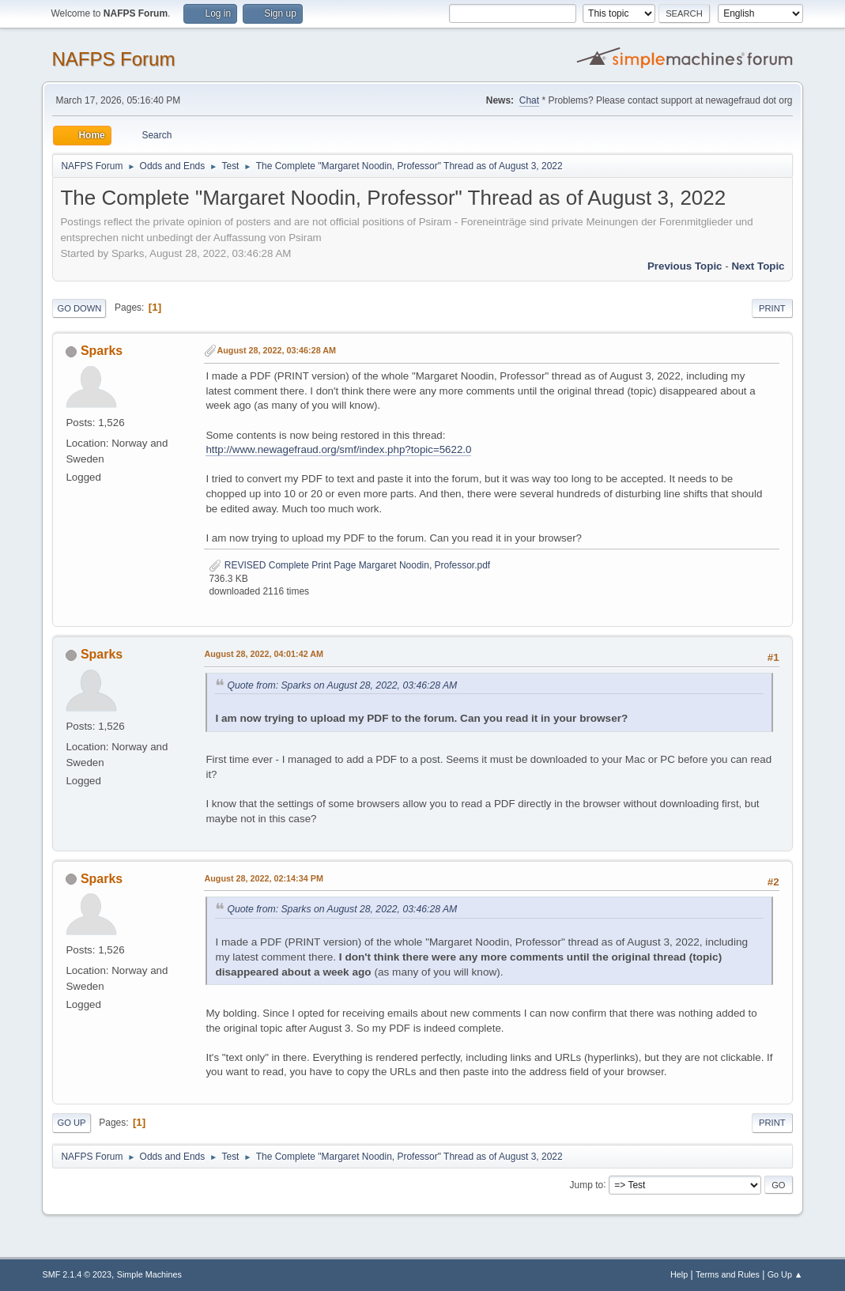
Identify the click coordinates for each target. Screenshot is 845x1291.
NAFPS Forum (113, 59)
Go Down (79, 308)
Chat (529, 100)
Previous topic (684, 266)
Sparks (102, 350)
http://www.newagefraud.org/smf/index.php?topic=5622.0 (338, 449)
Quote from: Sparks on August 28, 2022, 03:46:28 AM (342, 685)
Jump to (587, 1184)
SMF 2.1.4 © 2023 (76, 1274)
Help (679, 1274)
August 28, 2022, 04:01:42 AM (263, 654)
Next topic (757, 266)
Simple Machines (149, 1274)
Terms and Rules (728, 1274)
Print (772, 308)
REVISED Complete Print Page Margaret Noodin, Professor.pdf (349, 565)
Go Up (71, 1122)
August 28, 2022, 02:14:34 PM (263, 878)
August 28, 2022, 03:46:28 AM (276, 350)
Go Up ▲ (785, 1274)
